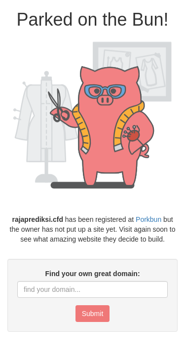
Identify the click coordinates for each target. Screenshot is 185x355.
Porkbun (148, 219)
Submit (93, 314)
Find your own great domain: (92, 274)
